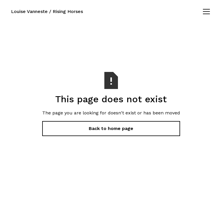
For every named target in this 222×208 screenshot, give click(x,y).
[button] (205, 11)
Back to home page (111, 128)
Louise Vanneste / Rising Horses (47, 11)
